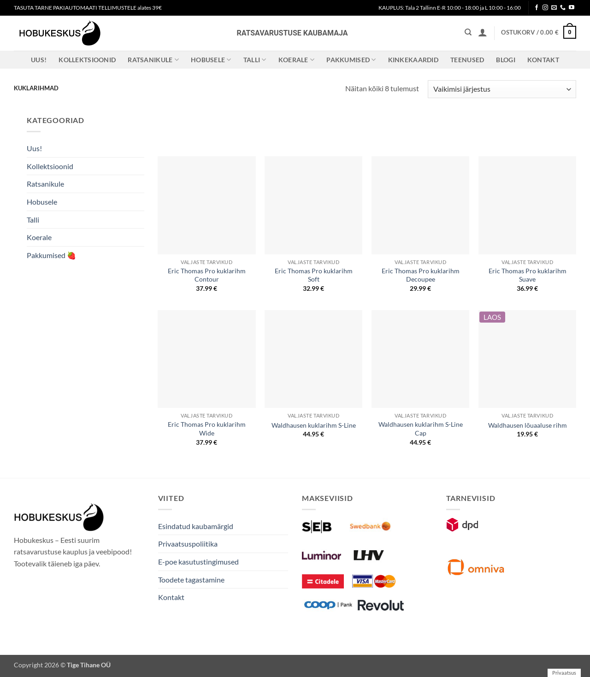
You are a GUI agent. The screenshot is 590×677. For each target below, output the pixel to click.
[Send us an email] (554, 8)
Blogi (505, 60)
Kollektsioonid (87, 60)
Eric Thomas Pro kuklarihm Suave (527, 275)
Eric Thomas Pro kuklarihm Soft (314, 275)
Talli (254, 59)
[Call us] (563, 8)
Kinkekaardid (413, 60)
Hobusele (211, 59)
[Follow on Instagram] (545, 8)
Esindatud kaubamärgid (195, 526)
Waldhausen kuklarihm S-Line (313, 425)
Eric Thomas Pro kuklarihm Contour (207, 275)
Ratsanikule (153, 59)
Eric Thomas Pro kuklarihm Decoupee (421, 275)
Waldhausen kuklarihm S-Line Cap (420, 428)
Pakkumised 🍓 (51, 255)
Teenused (467, 60)
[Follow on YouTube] (571, 8)
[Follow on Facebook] (536, 8)
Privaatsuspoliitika (188, 543)
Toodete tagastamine (191, 579)
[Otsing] (468, 32)
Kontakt (543, 60)
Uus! (39, 60)
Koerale (296, 59)
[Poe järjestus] (502, 89)
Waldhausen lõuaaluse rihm (527, 425)
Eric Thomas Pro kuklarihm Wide (207, 428)
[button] (482, 32)
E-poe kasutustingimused (198, 561)
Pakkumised (351, 59)
